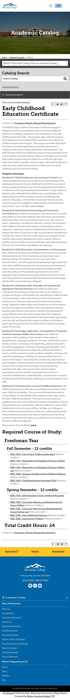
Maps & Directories (10, 635)
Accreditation (8, 613)
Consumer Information (11, 618)
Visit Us (35, 552)
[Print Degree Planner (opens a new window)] (53, 104)
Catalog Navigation (14, 95)
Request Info (58, 552)
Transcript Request (10, 652)
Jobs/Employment (10, 631)
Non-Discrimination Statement (15, 644)
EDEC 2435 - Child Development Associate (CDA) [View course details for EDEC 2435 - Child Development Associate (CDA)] (33, 481)
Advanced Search (10, 87)
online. (33, 425)
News (4, 671)
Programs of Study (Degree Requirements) (35, 123)
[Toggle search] (50, 6)
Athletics (6, 676)
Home (4, 57)
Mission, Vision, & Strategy (13, 639)
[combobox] (35, 63)
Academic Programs (16, 57)
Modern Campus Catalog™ (39, 696)
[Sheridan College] (9, 6)
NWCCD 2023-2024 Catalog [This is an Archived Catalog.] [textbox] (30, 63)
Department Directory (11, 626)
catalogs (9, 693)
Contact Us (7, 622)
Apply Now (10, 552)
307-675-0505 (28, 580)
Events (5, 667)
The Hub (58, 6)
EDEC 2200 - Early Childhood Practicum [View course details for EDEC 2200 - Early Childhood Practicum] (28, 515)
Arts (4, 680)
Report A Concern (9, 648)
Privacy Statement (10, 657)
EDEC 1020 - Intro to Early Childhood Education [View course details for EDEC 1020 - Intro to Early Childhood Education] (32, 454)
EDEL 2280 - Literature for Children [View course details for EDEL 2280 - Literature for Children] (26, 519)
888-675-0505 (42, 580)
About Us (6, 609)
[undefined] (67, 598)
